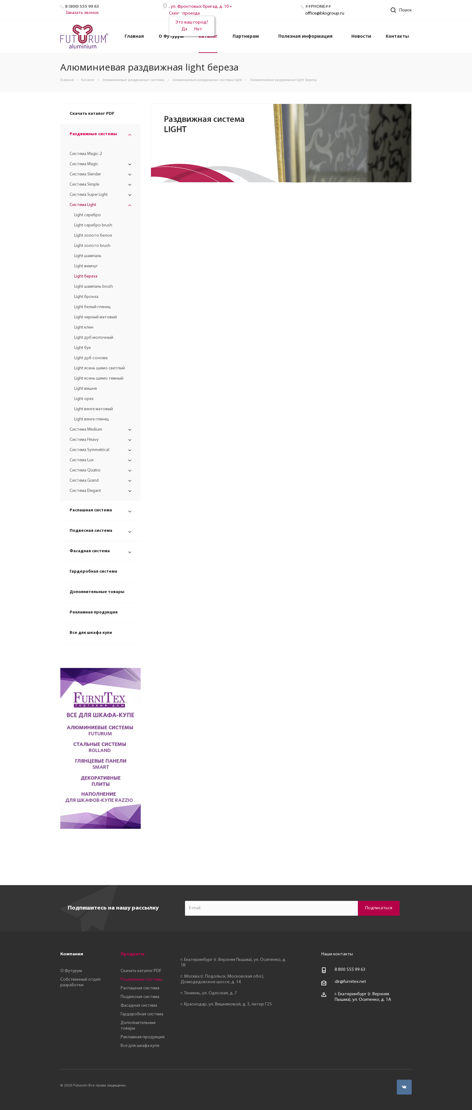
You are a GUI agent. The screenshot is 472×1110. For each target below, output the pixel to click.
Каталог (208, 36)
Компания (71, 954)
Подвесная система (91, 531)
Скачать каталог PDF (92, 114)
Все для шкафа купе (91, 633)
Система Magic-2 (86, 154)
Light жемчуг (86, 266)
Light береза (85, 276)
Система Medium (86, 430)
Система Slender (85, 174)
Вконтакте (404, 1087)
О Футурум (171, 36)
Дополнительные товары (97, 592)
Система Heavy (84, 440)
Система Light (83, 205)
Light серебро (87, 215)
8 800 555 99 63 (350, 969)
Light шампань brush (93, 287)
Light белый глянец (92, 307)
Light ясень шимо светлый (99, 368)
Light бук (82, 348)
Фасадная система (90, 551)
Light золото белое (93, 236)
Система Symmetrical (89, 450)
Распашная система (91, 510)
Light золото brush (92, 246)
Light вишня (85, 389)
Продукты (132, 954)
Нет (198, 29)
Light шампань (87, 256)
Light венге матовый (93, 409)
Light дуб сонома (91, 358)
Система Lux (82, 460)
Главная (134, 36)
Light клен (83, 327)
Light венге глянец (91, 419)
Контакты (397, 36)
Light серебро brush (93, 225)
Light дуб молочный (93, 338)
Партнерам (246, 36)
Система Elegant (85, 491)
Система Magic (84, 164)
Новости (361, 36)
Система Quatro (85, 470)
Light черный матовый (95, 317)
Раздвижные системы (93, 134)
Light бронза (86, 297)
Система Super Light (89, 195)
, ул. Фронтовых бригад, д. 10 (199, 6)
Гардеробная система (93, 572)
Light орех (84, 399)
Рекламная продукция (94, 612)
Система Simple (84, 185)
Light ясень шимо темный (98, 378)
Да (184, 29)
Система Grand (84, 481)
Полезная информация (305, 36)
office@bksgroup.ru (324, 13)
